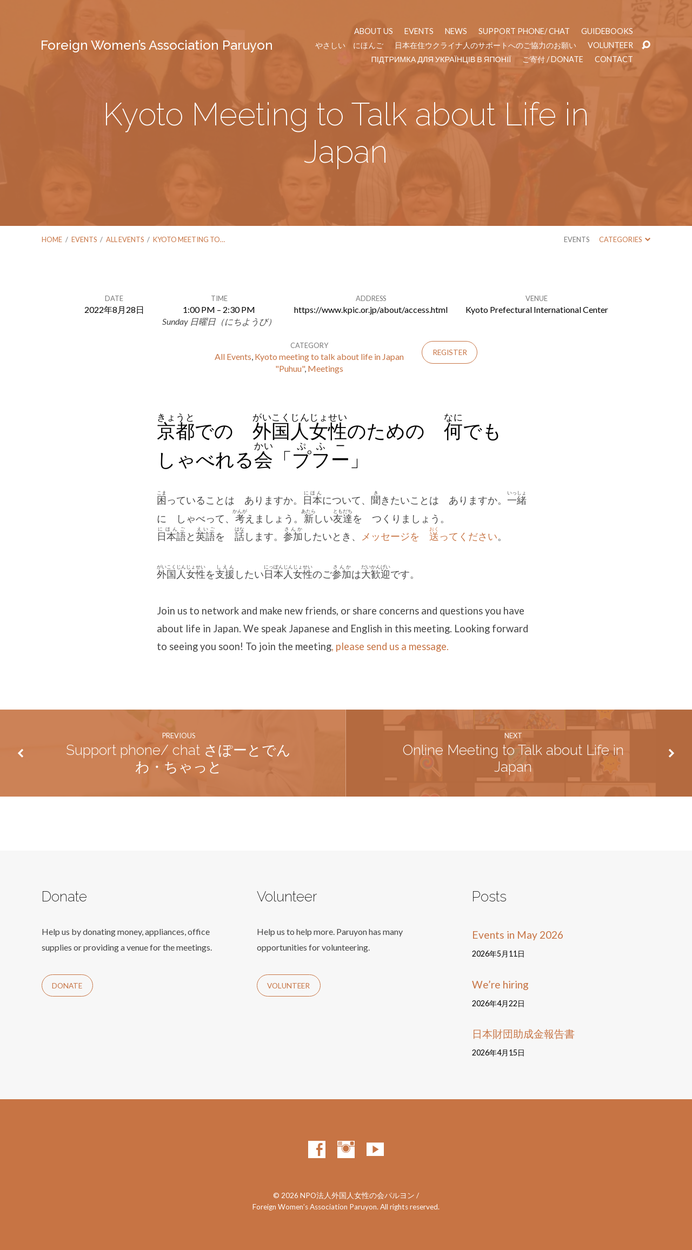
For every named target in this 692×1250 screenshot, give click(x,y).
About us (373, 31)
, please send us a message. (390, 646)
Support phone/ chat (524, 31)
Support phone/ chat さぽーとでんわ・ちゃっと (178, 758)
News (456, 31)
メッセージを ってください (429, 536)
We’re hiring (500, 984)
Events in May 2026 (517, 934)
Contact (614, 59)
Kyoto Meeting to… (189, 239)
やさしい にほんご (349, 45)
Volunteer (610, 45)
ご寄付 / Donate (552, 59)
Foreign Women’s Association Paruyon (157, 45)
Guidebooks (607, 31)
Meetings (325, 368)
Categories (624, 239)
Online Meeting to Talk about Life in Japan (513, 758)
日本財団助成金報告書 (523, 1033)
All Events (125, 239)
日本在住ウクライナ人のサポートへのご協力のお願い (485, 45)
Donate (67, 985)
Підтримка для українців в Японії (441, 59)
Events (419, 31)
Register (449, 352)
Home (52, 239)
